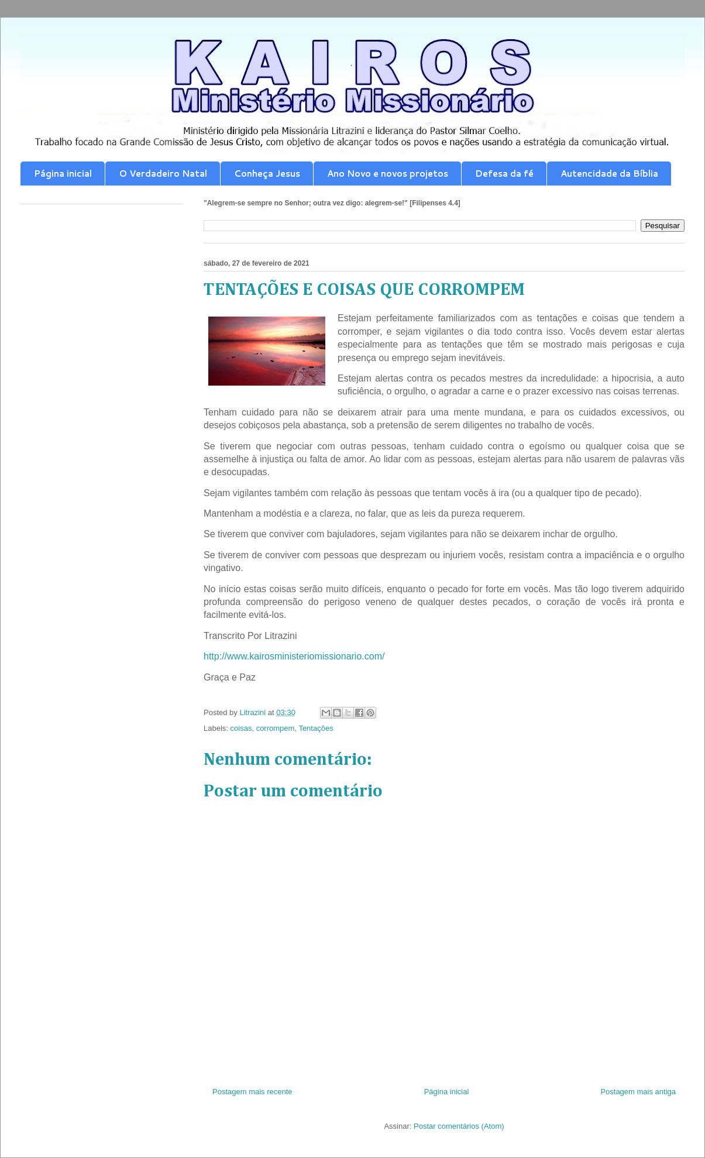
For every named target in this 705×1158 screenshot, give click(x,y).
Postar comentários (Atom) (459, 1126)
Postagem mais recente (252, 1091)
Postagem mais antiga (638, 1091)
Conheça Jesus (267, 173)
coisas (241, 728)
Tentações (315, 728)
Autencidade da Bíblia (609, 173)
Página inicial (63, 173)
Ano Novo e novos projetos (387, 173)
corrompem (275, 728)
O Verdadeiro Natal (163, 173)
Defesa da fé (504, 173)
